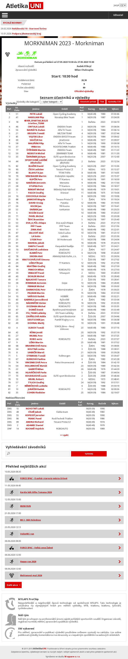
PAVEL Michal (36, 216)
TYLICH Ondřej (36, 382)
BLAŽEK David (35, 166)
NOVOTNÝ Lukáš (35, 408)
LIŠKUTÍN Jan (36, 262)
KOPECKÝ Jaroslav (34, 415)
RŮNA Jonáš (36, 332)
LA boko (36, 236)
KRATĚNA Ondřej (36, 266)
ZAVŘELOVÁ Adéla (36, 316)
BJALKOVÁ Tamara (36, 279)
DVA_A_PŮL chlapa (36, 222)
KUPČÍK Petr (36, 179)
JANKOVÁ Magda (36, 199)
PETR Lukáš (36, 113)
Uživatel (118, 15)
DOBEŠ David (36, 309)
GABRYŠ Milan (36, 369)
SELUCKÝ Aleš (36, 232)
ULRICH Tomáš (36, 327)
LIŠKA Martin (36, 342)
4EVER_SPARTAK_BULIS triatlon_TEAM (36, 122)
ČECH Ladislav (36, 169)
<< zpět (64, 435)
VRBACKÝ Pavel (36, 272)
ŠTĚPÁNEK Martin (36, 149)
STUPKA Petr (36, 186)
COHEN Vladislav (36, 392)
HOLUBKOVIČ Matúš (36, 365)
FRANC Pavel (35, 418)
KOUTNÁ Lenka (36, 349)
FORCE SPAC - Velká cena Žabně (36, 547)
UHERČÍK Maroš (36, 352)
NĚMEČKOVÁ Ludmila (36, 385)
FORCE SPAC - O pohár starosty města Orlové (43, 478)
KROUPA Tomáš (36, 133)
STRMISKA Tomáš (35, 355)
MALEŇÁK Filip (36, 143)
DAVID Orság (36, 202)
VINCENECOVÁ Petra (36, 362)
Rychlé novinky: (12, 22)
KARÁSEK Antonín (36, 182)
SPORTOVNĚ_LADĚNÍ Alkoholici (36, 161)
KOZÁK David (36, 212)
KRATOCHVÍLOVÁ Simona (36, 259)
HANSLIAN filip (36, 117)
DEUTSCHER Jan (36, 319)
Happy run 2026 (28, 561)
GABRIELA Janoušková (36, 299)
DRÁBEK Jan (36, 209)
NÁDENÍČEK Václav (36, 302)
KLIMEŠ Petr (36, 252)
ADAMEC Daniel (34, 425)
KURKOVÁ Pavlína (35, 359)
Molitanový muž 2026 (31, 575)
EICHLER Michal (36, 276)
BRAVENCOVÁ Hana (36, 345)
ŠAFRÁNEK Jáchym (36, 156)
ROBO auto (36, 339)
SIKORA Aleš (36, 256)
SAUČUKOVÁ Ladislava (36, 249)
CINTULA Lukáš (36, 126)
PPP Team (36, 226)
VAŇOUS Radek (36, 296)
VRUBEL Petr (36, 335)
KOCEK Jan (36, 206)
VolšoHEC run (27, 533)
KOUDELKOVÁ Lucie (35, 375)
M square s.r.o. (72, 656)
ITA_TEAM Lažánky (36, 312)
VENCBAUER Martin (36, 176)
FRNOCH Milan (36, 269)
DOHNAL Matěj (36, 322)
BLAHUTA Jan (36, 172)
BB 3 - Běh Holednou (30, 520)
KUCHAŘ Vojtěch (35, 428)
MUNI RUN (25, 506)
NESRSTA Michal (36, 153)
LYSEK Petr (36, 239)
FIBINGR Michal (36, 286)
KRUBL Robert (36, 379)
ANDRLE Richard (35, 421)
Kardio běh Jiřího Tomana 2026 (36, 492)
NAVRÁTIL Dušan (36, 129)
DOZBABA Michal (35, 306)
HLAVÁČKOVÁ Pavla (36, 372)
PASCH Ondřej (36, 192)
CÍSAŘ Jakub (34, 411)
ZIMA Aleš (36, 229)
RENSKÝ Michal (36, 189)
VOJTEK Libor (36, 136)
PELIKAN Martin (36, 292)
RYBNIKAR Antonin (36, 282)
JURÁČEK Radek (36, 389)
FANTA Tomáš (36, 246)
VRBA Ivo (36, 146)
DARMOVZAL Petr (36, 289)
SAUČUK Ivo (36, 139)
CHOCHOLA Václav (36, 196)
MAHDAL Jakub (36, 242)
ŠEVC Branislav (36, 219)
